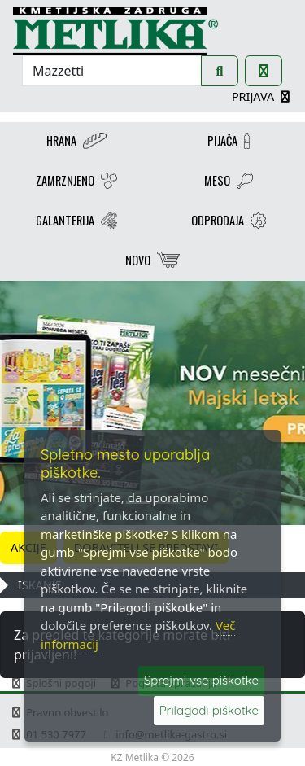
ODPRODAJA (228, 222)
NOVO (152, 262)
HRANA (76, 142)
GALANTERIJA (77, 222)
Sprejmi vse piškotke (201, 680)
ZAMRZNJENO (76, 182)
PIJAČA (228, 142)
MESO (228, 182)
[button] (23, 403)
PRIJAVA (262, 96)
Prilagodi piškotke (209, 710)
